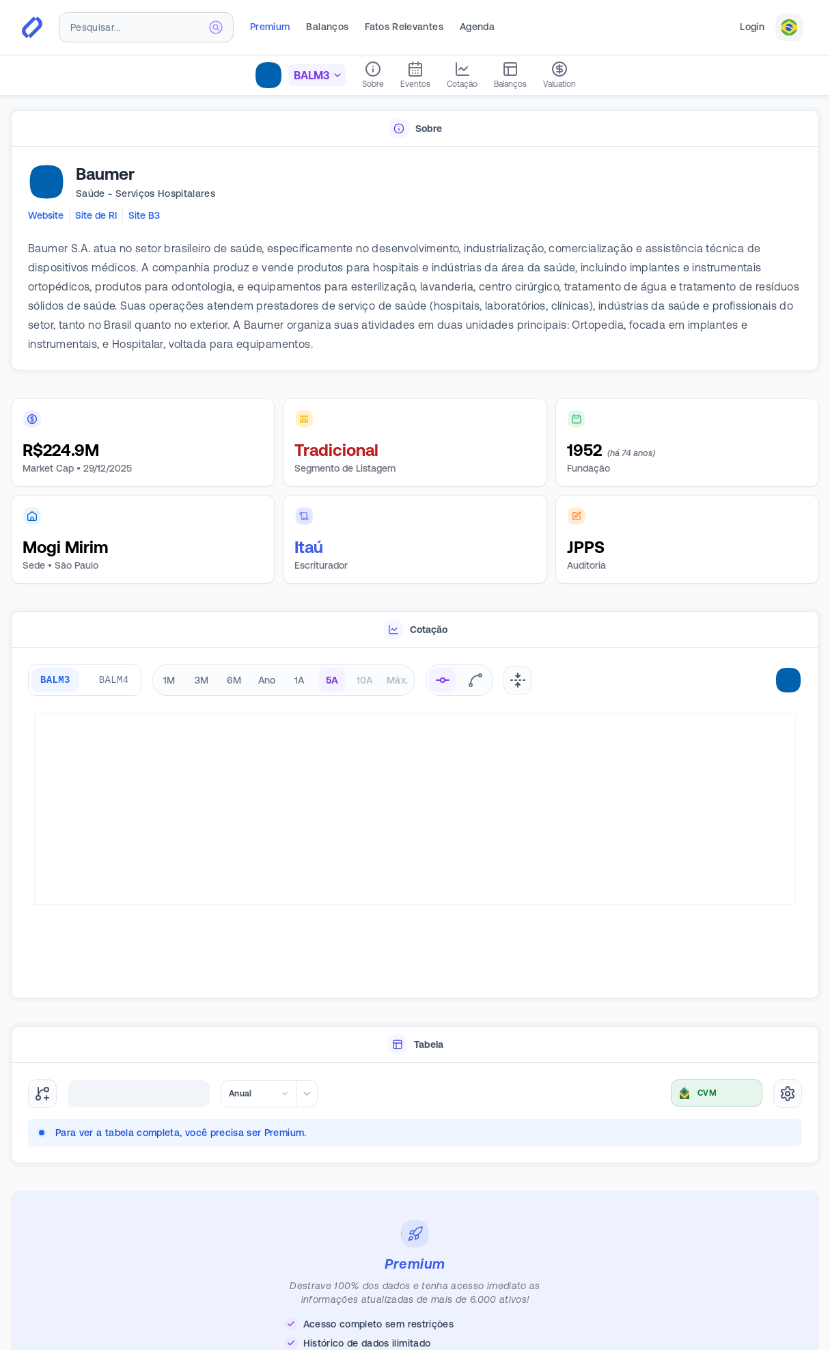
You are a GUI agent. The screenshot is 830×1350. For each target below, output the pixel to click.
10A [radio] (365, 680)
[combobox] (146, 27)
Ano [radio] (267, 680)
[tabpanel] (415, 259)
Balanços (327, 26)
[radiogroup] (283, 680)
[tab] (415, 129)
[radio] (442, 680)
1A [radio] (299, 680)
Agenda (477, 26)
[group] (84, 680)
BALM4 (114, 680)
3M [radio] (202, 680)
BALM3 (55, 680)
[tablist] (415, 129)
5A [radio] (332, 680)
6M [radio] (234, 680)
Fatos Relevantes (404, 26)
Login (752, 26)
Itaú (308, 547)
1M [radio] (169, 680)
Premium (270, 26)
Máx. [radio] (397, 680)
